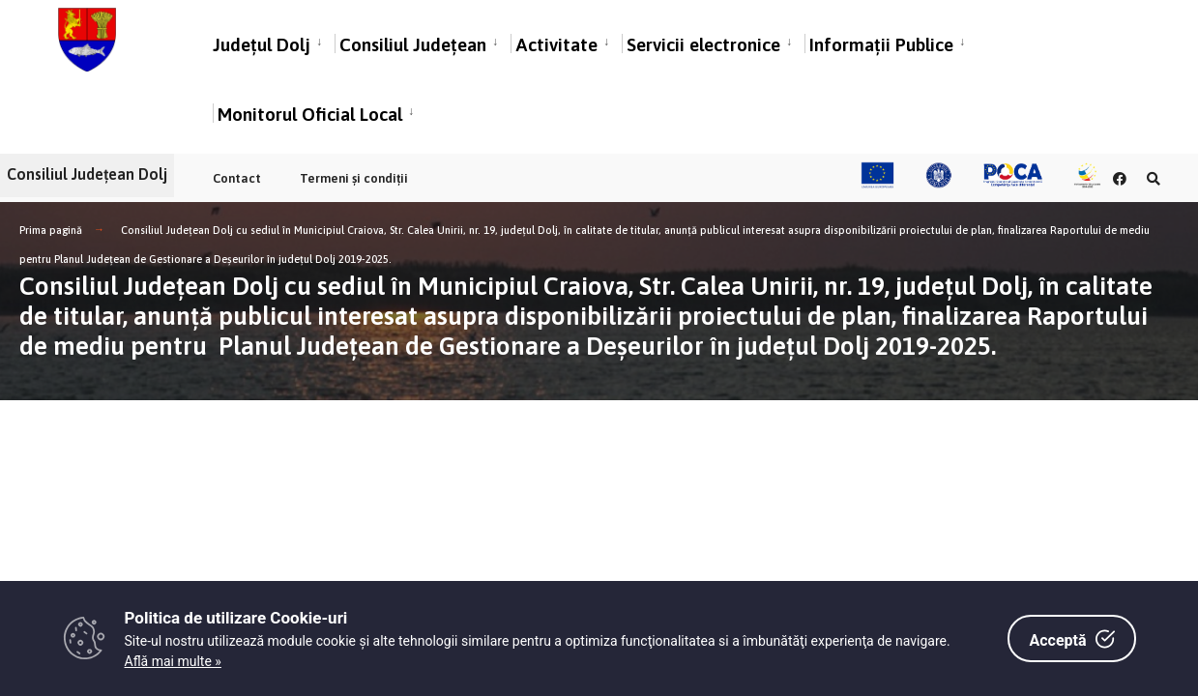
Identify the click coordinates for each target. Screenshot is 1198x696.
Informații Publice (881, 47)
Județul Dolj (261, 47)
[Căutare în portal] (1151, 178)
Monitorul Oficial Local (310, 116)
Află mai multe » (173, 661)
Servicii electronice (703, 47)
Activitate (556, 47)
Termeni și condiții (354, 178)
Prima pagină (50, 230)
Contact (237, 178)
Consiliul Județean (412, 47)
